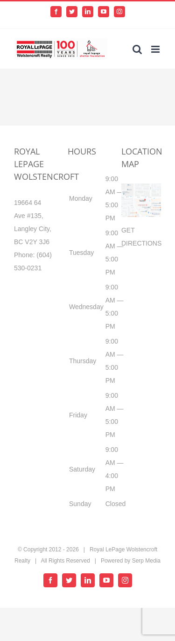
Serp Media (146, 560)
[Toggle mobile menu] (156, 49)
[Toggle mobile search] (137, 49)
